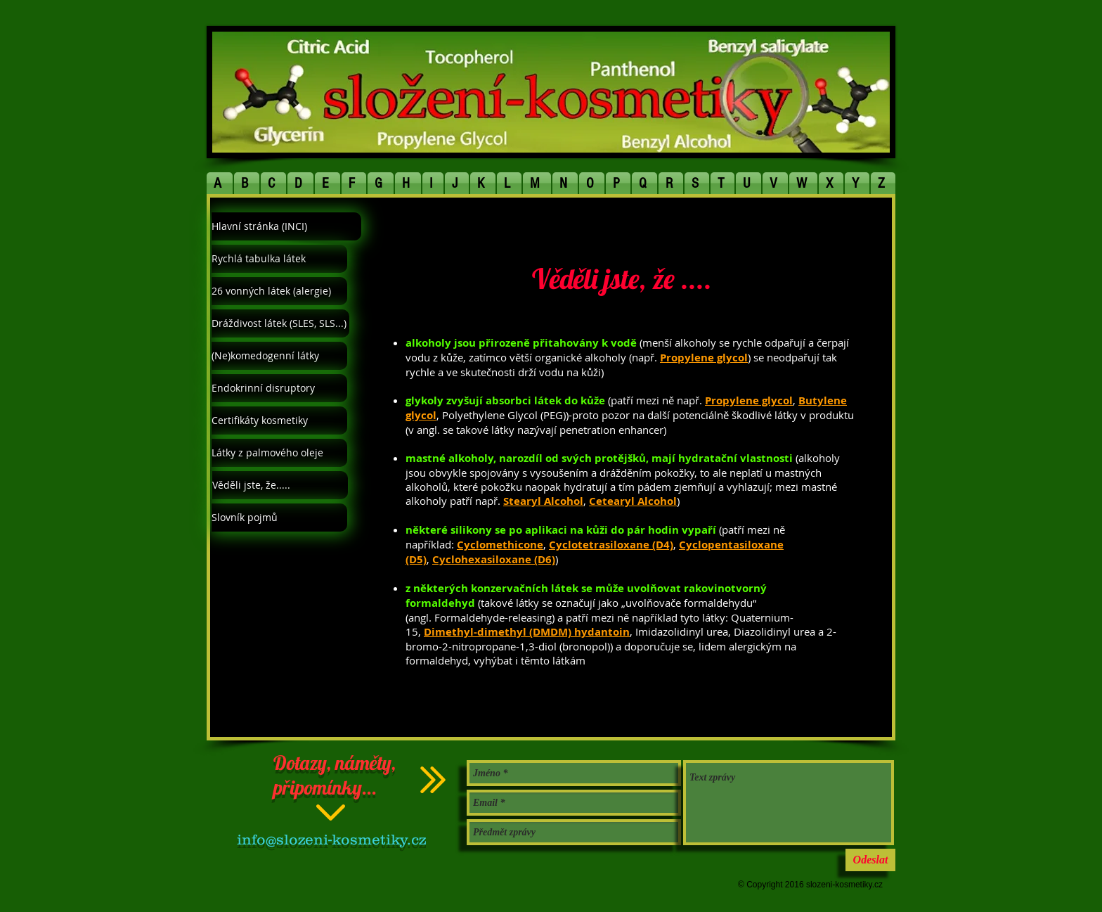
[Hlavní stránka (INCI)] (286, 226)
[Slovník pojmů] (279, 517)
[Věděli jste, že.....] (280, 485)
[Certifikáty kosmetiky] (279, 420)
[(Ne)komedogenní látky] (279, 356)
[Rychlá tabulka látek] (279, 259)
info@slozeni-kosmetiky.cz (331, 839)
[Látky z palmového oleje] (279, 453)
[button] (220, 183)
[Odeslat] (870, 860)
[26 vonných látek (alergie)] (279, 291)
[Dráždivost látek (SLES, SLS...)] (280, 323)
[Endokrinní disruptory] (279, 388)
